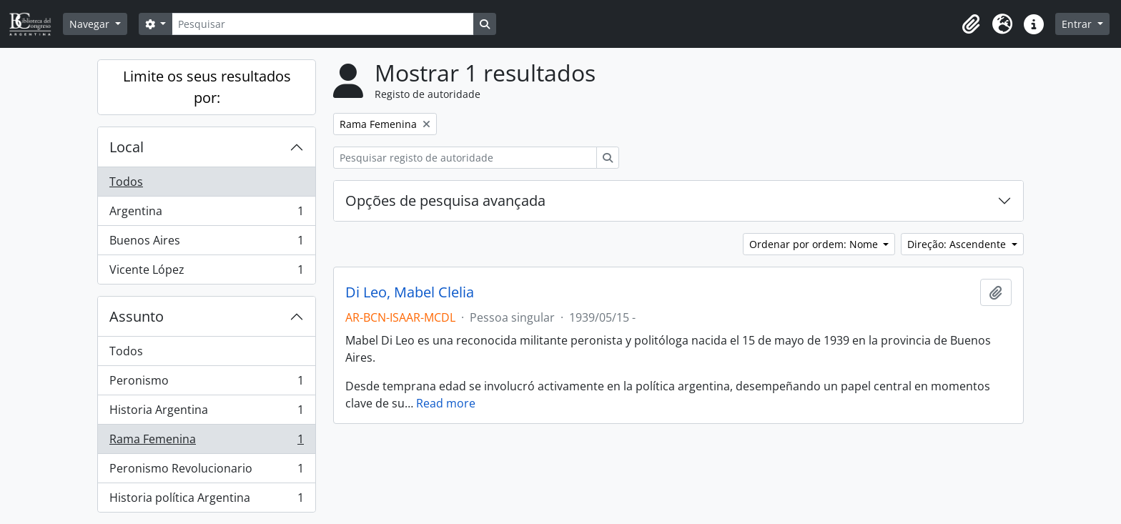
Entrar (1078, 24)
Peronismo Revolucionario (206, 471)
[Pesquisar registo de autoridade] (465, 158)
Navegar (90, 24)
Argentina (206, 214)
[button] (971, 24)
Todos (126, 181)
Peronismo (206, 383)
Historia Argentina (206, 413)
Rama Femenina (206, 442)
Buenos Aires (206, 243)
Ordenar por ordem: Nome (815, 244)
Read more (445, 403)
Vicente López (206, 272)
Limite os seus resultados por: (207, 86)
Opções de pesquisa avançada (445, 200)
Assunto (136, 316)
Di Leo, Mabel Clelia (409, 292)
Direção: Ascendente (958, 244)
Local (126, 147)
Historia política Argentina (206, 500)
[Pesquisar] (322, 24)
